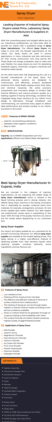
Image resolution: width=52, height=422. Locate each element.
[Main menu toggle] (49, 4)
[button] (13, 361)
